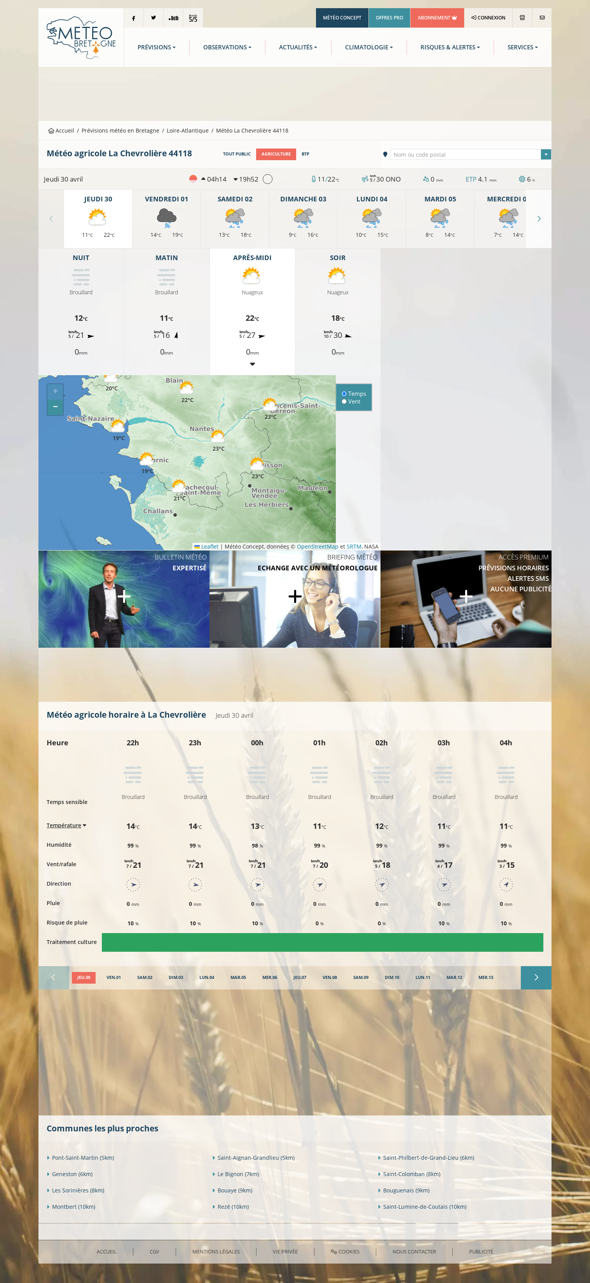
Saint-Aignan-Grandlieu (253, 1157)
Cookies (345, 1251)
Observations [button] (225, 47)
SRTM (354, 546)
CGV (154, 1251)
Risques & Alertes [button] (448, 47)
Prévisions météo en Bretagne (120, 130)
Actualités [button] (295, 47)
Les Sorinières (75, 1190)
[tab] (84, 978)
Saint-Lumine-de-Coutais (422, 1206)
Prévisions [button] (154, 47)
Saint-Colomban (409, 1174)
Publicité (481, 1251)
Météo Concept (342, 17)
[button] (111, 380)
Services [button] (520, 47)
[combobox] (471, 154)
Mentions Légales (216, 1251)
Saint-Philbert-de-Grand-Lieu (426, 1157)
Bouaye (232, 1190)
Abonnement (437, 17)
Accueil (61, 130)
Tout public (237, 154)
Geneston (70, 1174)
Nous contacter (414, 1251)
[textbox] (471, 154)
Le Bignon (235, 1174)
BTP (305, 154)
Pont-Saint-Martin (80, 1157)
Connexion (488, 17)
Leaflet (206, 546)
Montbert (71, 1206)
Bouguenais (403, 1190)
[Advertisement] (295, 93)
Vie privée (285, 1251)
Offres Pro (389, 17)
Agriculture (276, 154)
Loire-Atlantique (188, 130)
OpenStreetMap (318, 546)
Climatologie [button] (366, 47)
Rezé (230, 1206)
